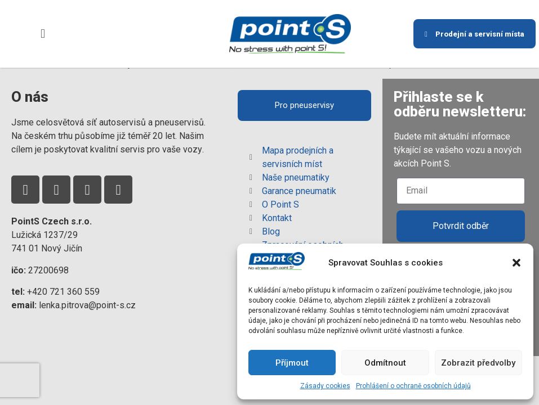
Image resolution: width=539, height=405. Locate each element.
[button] (516, 262)
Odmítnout (385, 363)
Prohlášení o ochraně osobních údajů (413, 386)
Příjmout (292, 363)
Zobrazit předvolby (478, 363)
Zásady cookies (325, 386)
